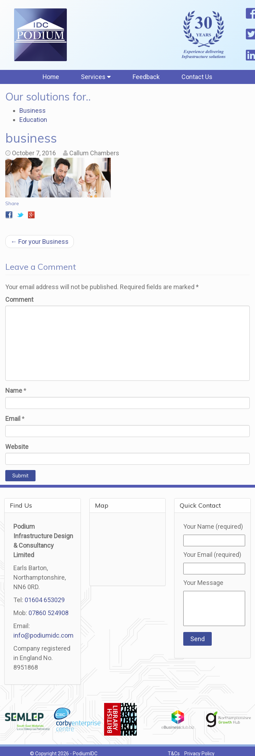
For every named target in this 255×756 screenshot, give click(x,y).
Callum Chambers (94, 153)
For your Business (40, 242)
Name (13, 391)
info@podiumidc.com (43, 636)
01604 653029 (45, 600)
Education (33, 120)
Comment (19, 300)
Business (32, 111)
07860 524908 (48, 613)
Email (12, 419)
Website (16, 447)
